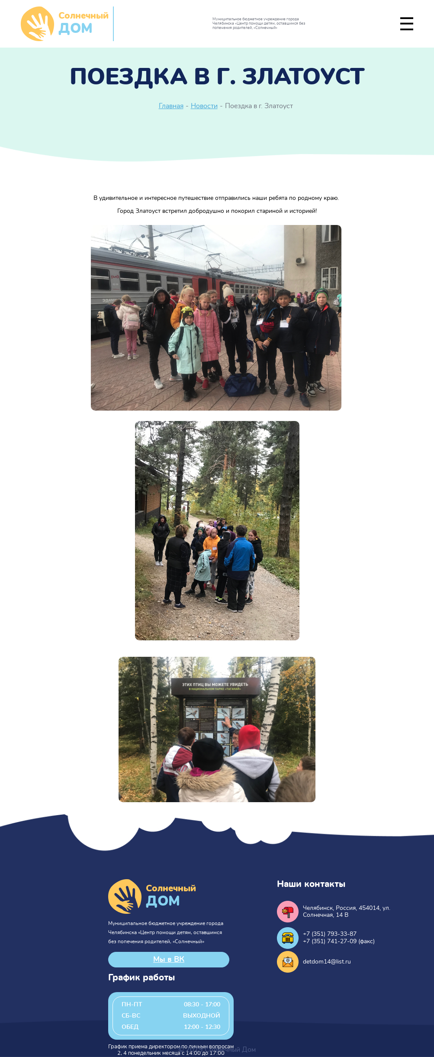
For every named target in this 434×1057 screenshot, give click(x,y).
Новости (204, 106)
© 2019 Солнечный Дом (217, 1049)
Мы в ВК (168, 960)
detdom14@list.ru (327, 962)
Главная (171, 106)
